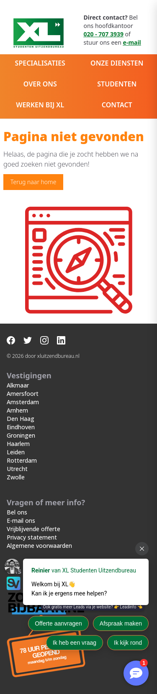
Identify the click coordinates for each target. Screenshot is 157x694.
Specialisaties (40, 63)
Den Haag (20, 419)
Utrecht (17, 469)
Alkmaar (18, 385)
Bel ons (17, 512)
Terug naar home (33, 182)
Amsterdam (23, 402)
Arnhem (17, 410)
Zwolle (16, 477)
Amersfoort (23, 394)
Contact (117, 104)
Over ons (40, 84)
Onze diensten (116, 63)
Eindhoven (21, 427)
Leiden (16, 452)
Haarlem (18, 444)
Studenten (116, 84)
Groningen (21, 435)
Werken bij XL (40, 104)
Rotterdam (22, 460)
